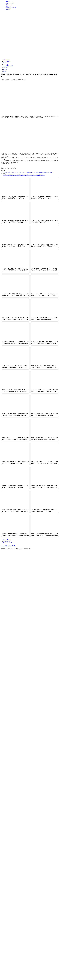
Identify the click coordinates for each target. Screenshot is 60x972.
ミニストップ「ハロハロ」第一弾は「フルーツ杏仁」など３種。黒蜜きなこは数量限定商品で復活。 (28, 172)
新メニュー (9, 4)
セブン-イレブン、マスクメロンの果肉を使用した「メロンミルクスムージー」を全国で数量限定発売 (44, 366)
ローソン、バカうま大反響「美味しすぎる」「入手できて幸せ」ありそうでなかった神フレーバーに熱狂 (44, 342)
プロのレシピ (9, 1)
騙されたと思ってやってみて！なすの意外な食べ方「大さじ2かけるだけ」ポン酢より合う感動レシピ (15, 414)
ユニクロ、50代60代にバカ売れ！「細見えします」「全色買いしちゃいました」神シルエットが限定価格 (15, 534)
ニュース (8, 6)
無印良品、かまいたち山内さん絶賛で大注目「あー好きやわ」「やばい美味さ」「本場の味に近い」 (15, 245)
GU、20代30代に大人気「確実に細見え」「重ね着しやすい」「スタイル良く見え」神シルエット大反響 (44, 269)
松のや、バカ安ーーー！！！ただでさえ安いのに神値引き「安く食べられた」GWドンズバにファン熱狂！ (15, 438)
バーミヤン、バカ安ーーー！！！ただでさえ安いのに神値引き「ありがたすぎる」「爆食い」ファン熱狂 (44, 390)
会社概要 (8, 9)
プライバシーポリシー (9, 542)
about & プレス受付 (11, 7)
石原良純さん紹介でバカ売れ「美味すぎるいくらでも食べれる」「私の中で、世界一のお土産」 (15, 486)
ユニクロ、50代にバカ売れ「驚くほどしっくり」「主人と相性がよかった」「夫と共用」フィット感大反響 (15, 294)
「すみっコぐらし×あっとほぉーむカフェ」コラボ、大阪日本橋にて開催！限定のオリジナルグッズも (15, 366)
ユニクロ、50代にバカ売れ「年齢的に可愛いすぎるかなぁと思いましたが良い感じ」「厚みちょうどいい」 (44, 245)
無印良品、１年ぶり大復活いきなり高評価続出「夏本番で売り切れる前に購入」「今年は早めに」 (15, 197)
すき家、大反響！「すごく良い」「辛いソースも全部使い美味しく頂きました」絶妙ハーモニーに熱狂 (44, 438)
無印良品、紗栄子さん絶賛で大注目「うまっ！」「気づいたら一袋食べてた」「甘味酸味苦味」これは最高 (44, 534)
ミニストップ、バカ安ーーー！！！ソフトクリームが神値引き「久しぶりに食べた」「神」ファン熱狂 (44, 294)
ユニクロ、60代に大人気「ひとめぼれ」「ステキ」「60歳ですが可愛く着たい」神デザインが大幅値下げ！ (15, 270)
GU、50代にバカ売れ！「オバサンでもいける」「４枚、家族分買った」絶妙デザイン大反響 (44, 510)
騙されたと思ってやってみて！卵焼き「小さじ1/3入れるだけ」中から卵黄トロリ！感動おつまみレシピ (44, 486)
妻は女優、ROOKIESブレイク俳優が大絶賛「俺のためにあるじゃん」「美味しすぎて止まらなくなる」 (15, 221)
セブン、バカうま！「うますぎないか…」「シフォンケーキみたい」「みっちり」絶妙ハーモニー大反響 (15, 510)
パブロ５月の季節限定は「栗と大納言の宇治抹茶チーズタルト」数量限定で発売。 (24, 175)
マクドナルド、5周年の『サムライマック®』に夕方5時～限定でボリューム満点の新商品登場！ (44, 318)
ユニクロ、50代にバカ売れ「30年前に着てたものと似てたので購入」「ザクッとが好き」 (44, 221)
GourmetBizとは (7, 539)
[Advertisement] (16, 41)
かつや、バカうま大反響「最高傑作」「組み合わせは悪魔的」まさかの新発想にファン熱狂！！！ (15, 462)
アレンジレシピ (10, 3)
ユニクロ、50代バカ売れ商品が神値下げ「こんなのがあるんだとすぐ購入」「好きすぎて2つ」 (44, 197)
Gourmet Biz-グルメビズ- (8, 546)
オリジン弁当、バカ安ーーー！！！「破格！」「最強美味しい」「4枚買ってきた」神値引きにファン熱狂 (44, 462)
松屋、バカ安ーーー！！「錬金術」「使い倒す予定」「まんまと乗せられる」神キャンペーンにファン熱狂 (15, 318)
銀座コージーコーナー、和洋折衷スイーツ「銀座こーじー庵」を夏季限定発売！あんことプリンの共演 (15, 390)
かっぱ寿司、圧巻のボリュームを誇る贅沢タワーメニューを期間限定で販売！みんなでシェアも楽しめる (15, 342)
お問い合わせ (6, 541)
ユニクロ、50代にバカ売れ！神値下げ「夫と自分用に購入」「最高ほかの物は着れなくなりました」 (44, 414)
